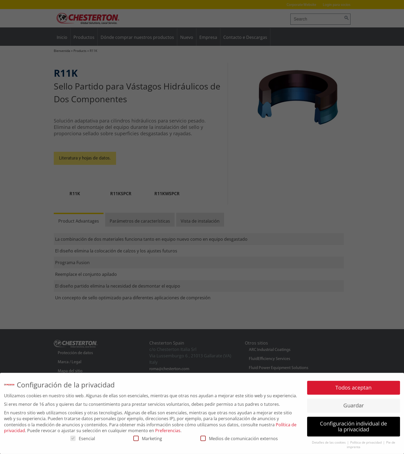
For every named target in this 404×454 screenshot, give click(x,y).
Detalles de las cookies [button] (329, 445)
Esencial (82, 441)
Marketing (147, 441)
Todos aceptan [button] (353, 390)
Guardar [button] (353, 407)
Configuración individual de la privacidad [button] (353, 428)
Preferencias (167, 433)
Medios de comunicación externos (239, 441)
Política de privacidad (366, 445)
